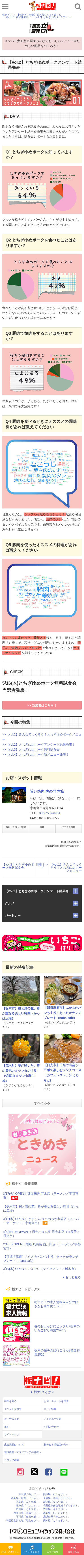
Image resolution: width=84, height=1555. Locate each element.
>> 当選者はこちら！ (42, 705)
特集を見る (73, 1549)
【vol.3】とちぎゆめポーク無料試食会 (18, 866)
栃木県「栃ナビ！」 (30, 1494)
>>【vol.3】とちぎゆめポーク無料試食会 (31, 749)
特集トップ (42, 866)
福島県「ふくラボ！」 (28, 1502)
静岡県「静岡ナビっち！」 (26, 1498)
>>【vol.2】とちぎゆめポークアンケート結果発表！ (38, 744)
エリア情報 (52, 1549)
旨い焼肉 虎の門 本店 (47, 791)
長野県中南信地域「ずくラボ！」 (61, 1505)
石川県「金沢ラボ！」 (28, 1516)
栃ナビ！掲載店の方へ (56, 1444)
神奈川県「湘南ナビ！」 (27, 1513)
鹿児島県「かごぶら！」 (56, 1516)
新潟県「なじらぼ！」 (55, 1502)
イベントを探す (31, 1549)
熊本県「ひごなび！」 (55, 1494)
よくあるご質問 (52, 1419)
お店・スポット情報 (16, 827)
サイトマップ (11, 1434)
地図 (42, 827)
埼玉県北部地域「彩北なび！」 (23, 1520)
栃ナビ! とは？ (42, 1392)
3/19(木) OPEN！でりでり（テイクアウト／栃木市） (40, 1269)
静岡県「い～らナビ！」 (56, 1513)
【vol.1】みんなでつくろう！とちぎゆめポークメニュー (66, 868)
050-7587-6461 (49, 813)
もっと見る (71, 1277)
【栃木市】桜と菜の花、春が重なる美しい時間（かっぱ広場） (21, 1013)
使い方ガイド (11, 1419)
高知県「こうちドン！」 (56, 1520)
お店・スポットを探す (11, 1549)
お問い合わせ (51, 1426)
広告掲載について (14, 1444)
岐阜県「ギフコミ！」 (28, 1505)
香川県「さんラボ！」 (55, 1509)
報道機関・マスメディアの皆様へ (22, 1452)
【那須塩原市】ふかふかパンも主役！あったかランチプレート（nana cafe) (62, 1013)
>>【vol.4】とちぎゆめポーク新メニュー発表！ (35, 754)
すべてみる (42, 1103)
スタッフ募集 (11, 1460)
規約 (6, 1426)
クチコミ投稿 (68, 827)
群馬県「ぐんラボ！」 (28, 1509)
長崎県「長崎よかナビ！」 (58, 1498)
